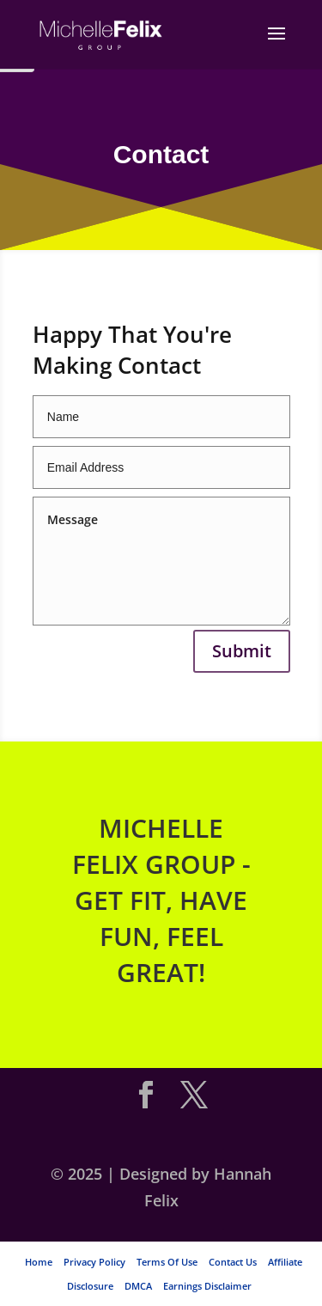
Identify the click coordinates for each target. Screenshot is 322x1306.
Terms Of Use (167, 1261)
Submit (241, 650)
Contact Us (233, 1261)
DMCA (138, 1285)
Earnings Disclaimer (207, 1285)
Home (38, 1261)
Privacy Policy (94, 1261)
